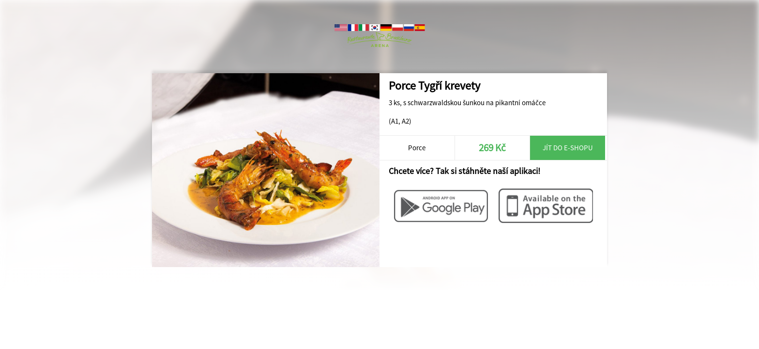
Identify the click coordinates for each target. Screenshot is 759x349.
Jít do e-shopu (568, 147)
